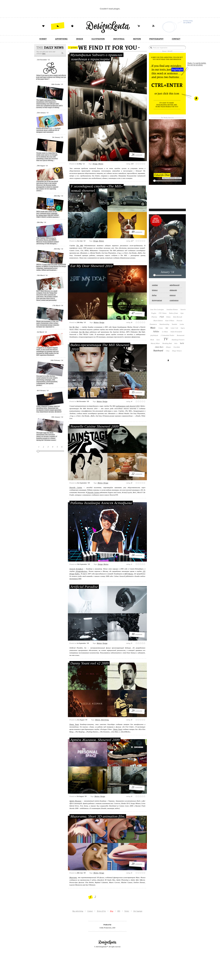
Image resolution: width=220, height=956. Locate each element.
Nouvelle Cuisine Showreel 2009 (94, 426)
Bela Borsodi (177, 317)
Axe (166, 328)
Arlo (175, 343)
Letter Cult (174, 328)
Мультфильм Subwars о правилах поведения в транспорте (96, 57)
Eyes (158, 340)
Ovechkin (177, 347)
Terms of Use (101, 911)
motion (100, 164)
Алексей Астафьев (76, 569)
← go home (73, 47)
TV (165, 339)
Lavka (182, 324)
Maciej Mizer (155, 343)
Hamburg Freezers (178, 340)
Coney (160, 328)
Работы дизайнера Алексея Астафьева (101, 503)
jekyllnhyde (154, 335)
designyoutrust (157, 300)
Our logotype (137, 911)
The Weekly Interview (167, 117)
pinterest (173, 295)
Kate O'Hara (169, 320)
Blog (111, 911)
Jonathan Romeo (172, 309)
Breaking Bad (167, 343)
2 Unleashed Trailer (167, 335)
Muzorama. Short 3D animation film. (97, 816)
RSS (118, 911)
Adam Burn (159, 347)
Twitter (126, 911)
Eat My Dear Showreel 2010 (91, 266)
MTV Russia (129, 574)
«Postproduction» (81, 571)
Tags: (90, 164)
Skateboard (158, 350)
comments (137, 154)
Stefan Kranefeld (176, 332)
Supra (183, 328)
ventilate (155, 285)
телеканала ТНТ (75, 579)
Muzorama (73, 877)
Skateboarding (164, 324)
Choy (167, 351)
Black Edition (158, 320)
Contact (90, 911)
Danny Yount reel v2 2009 (89, 663)
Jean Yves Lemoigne (157, 309)
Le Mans (165, 332)
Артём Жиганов (75, 801)
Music (152, 328)
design (95, 164)
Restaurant (180, 335)
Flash (162, 317)
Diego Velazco (177, 351)
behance (155, 290)
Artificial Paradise (84, 587)
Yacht (182, 343)
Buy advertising (78, 911)
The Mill (79, 245)
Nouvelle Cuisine (75, 487)
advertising (105, 720)
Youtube (174, 324)
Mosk (152, 340)
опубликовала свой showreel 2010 (127, 406)
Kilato (168, 317)
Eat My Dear (74, 327)
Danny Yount (74, 724)
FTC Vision (162, 313)
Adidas (156, 331)
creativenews (174, 300)
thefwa (154, 295)
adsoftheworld (174, 285)
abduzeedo (173, 290)
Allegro (168, 347)
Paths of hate (173, 313)
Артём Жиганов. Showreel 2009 (95, 740)
